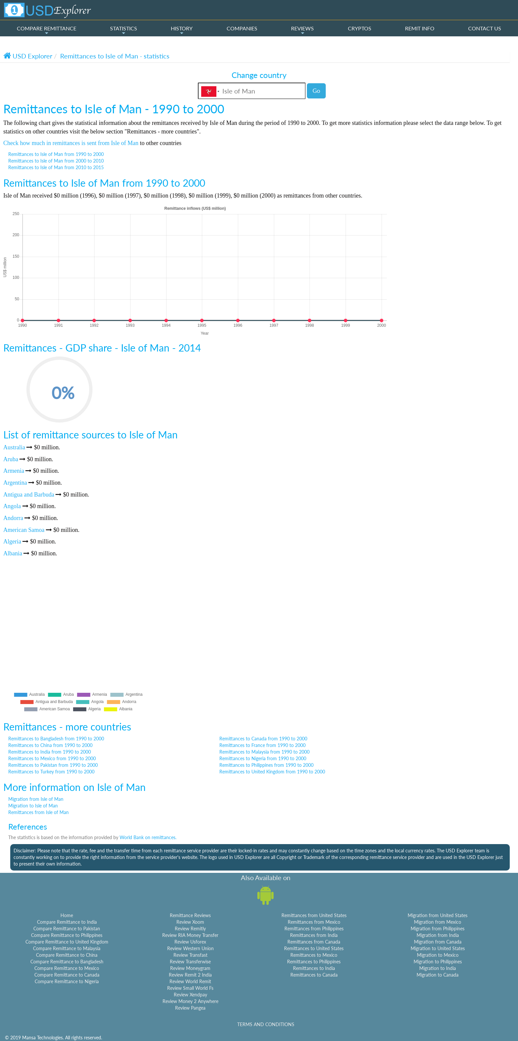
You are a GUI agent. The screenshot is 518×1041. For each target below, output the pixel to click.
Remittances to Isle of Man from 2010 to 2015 (56, 167)
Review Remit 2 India (190, 975)
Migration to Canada (438, 975)
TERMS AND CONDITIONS (265, 1024)
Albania (12, 553)
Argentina (15, 482)
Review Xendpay (190, 994)
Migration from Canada (438, 942)
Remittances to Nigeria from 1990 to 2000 (262, 758)
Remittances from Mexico (314, 922)
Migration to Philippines (438, 961)
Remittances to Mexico (313, 955)
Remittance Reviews (190, 915)
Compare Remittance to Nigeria (67, 981)
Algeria (12, 541)
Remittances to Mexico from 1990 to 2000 (52, 758)
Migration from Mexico (437, 922)
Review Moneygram (190, 968)
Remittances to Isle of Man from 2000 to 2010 (56, 161)
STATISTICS (123, 30)
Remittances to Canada (314, 975)
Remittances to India (314, 968)
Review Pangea (190, 1008)
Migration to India (437, 968)
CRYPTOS (359, 28)
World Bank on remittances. (148, 837)
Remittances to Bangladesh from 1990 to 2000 (56, 738)
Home (66, 915)
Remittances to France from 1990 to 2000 (262, 745)
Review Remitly (190, 928)
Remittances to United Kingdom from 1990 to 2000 (272, 771)
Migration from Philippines (437, 928)
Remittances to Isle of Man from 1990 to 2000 (56, 154)
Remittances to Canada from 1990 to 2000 (263, 738)
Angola (12, 506)
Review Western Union (190, 948)
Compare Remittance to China (66, 955)
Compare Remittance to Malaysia (66, 948)
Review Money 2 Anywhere (190, 1001)
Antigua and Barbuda (28, 494)
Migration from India (438, 935)
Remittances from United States (314, 915)
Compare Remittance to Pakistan (66, 928)
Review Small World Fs (190, 988)
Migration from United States (437, 915)
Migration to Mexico (438, 955)
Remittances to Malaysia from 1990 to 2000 (264, 752)
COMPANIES (242, 28)
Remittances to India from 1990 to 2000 (49, 752)
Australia (14, 447)
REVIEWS (302, 30)
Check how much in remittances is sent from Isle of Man (70, 143)
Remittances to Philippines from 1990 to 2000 (266, 765)
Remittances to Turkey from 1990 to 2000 (51, 771)
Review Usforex (190, 942)
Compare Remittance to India (67, 922)
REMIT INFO (419, 28)
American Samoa (23, 530)
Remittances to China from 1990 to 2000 (50, 745)
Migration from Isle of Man (35, 799)
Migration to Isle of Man (33, 805)
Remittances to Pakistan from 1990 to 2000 (53, 765)
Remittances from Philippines (314, 928)
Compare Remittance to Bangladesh (66, 961)
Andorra (13, 518)
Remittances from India (314, 935)
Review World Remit (190, 981)
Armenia (13, 470)
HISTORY (182, 30)
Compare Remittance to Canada (66, 975)
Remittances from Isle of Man (38, 812)
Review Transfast (190, 955)
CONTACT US (484, 28)
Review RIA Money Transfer (190, 935)
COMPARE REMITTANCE (46, 30)
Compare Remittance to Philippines (66, 935)
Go (316, 90)
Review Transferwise (190, 961)
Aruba (10, 459)
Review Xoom (190, 922)
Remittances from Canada (313, 942)
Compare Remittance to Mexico (66, 968)
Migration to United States (438, 948)
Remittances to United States (314, 948)
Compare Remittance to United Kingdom (66, 942)
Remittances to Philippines (314, 961)
